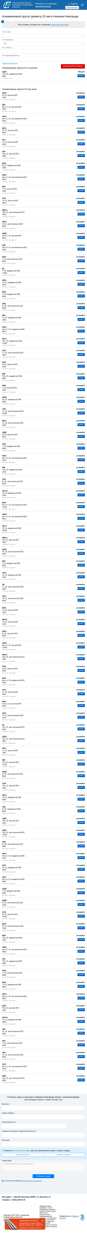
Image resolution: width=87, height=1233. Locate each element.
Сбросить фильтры (9, 63)
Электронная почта (8, 1122)
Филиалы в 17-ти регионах (46, 3)
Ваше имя (5, 1104)
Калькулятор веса (73, 66)
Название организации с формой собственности (19, 1131)
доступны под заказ (60, 25)
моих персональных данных (32, 1181)
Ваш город (5, 1140)
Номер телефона (8, 1113)
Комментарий (6, 1161)
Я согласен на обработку (22, 1181)
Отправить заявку (43, 1176)
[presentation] (18, 1187)
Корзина (74, 3)
